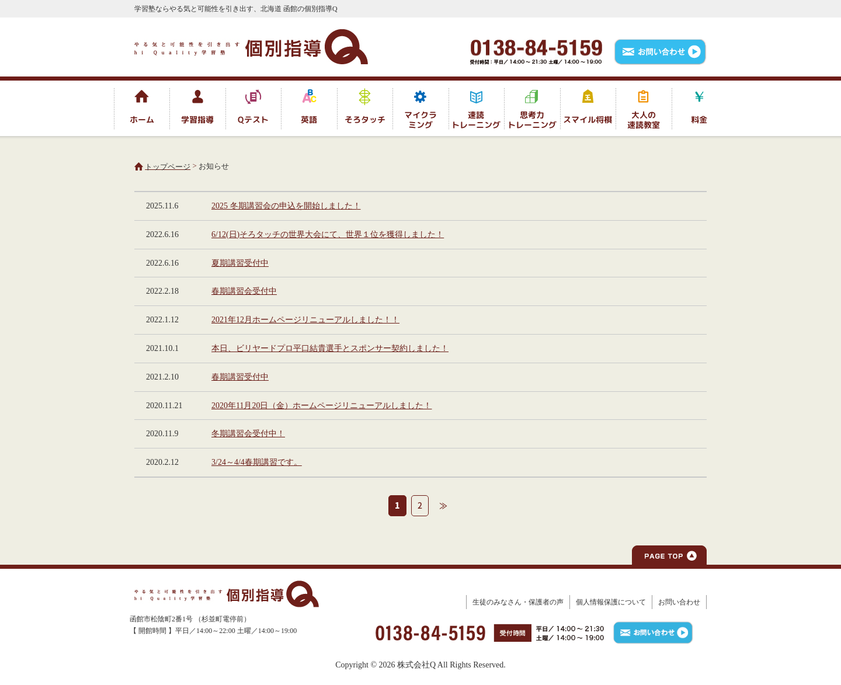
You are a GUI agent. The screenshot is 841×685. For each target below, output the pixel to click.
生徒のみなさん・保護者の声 (518, 602)
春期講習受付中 (240, 377)
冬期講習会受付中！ (248, 433)
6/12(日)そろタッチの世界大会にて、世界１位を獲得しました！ (327, 234)
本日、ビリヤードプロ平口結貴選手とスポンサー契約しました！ (330, 348)
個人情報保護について (611, 602)
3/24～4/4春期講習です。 (256, 462)
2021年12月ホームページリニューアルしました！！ (305, 319)
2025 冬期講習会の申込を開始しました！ (286, 205)
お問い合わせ (679, 602)
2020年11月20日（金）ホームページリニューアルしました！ (321, 405)
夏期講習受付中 (240, 263)
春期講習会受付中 (244, 291)
